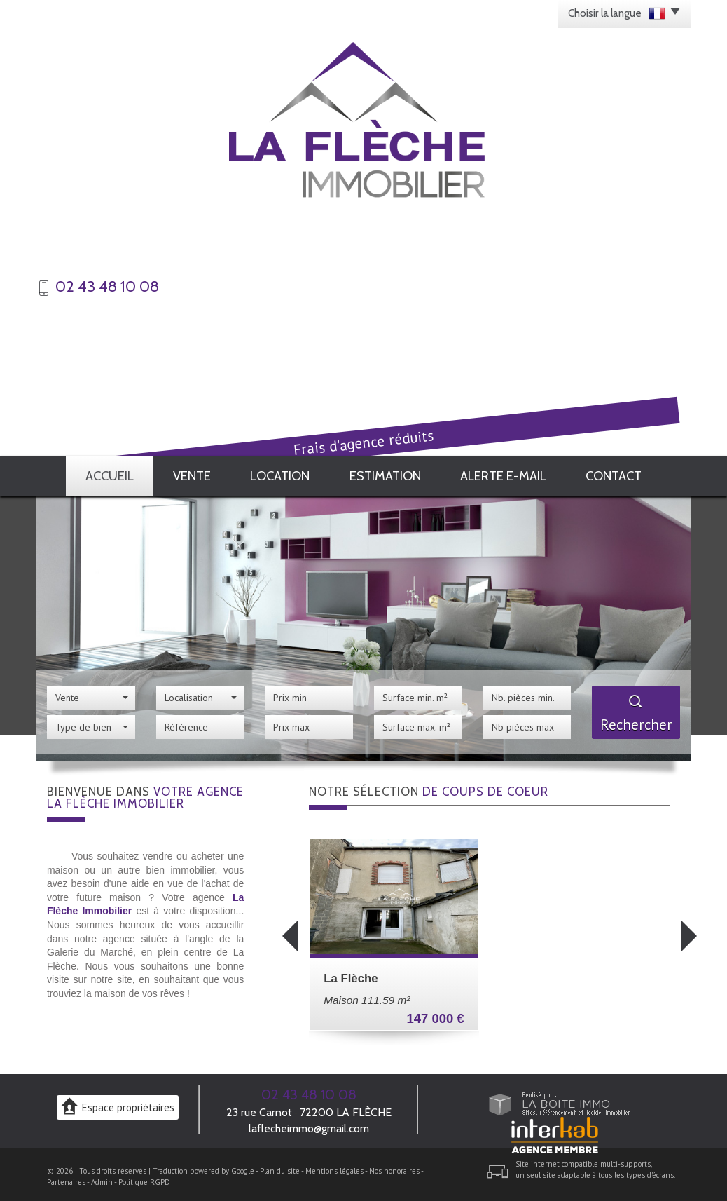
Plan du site (280, 1167)
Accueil (104, 473)
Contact (619, 473)
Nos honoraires (394, 1167)
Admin (102, 1178)
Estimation (393, 473)
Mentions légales (334, 1167)
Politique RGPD (144, 1178)
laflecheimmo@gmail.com (309, 1123)
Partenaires (66, 1178)
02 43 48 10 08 (308, 1090)
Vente (193, 473)
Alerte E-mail (509, 473)
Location (287, 473)
